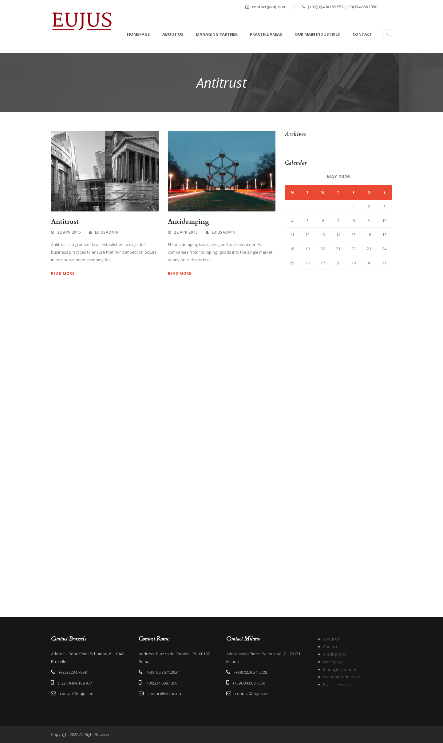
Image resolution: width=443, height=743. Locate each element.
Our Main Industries (317, 34)
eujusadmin (107, 232)
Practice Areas (266, 34)
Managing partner (217, 34)
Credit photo (334, 654)
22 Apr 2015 (69, 232)
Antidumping (188, 221)
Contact (362, 34)
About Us (173, 34)
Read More (63, 273)
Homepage (138, 34)
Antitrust (65, 221)
